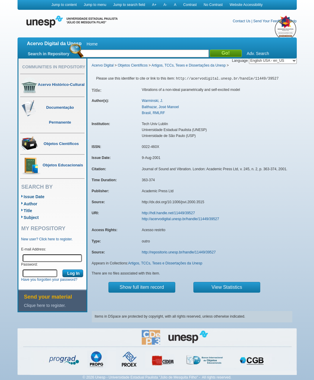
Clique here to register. (45, 305)
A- (165, 5)
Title (28, 210)
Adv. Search (258, 53)
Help (293, 21)
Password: (29, 264)
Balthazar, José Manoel (160, 107)
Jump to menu (95, 5)
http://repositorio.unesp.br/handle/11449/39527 (179, 252)
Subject (31, 217)
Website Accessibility (246, 5)
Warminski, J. (152, 101)
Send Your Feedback (269, 21)
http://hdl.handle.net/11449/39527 (168, 213)
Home (92, 44)
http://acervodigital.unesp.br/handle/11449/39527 (180, 219)
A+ (154, 5)
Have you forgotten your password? (49, 279)
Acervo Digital (103, 65)
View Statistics (227, 287)
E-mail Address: (33, 249)
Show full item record (142, 287)
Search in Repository (49, 53)
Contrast (190, 5)
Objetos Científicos (133, 65)
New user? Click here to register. (46, 239)
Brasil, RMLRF (153, 113)
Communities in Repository (53, 66)
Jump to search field (129, 5)
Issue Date (34, 196)
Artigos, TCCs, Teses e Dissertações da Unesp (189, 65)
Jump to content (64, 5)
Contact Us (241, 21)
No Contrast (213, 5)
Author (30, 203)
